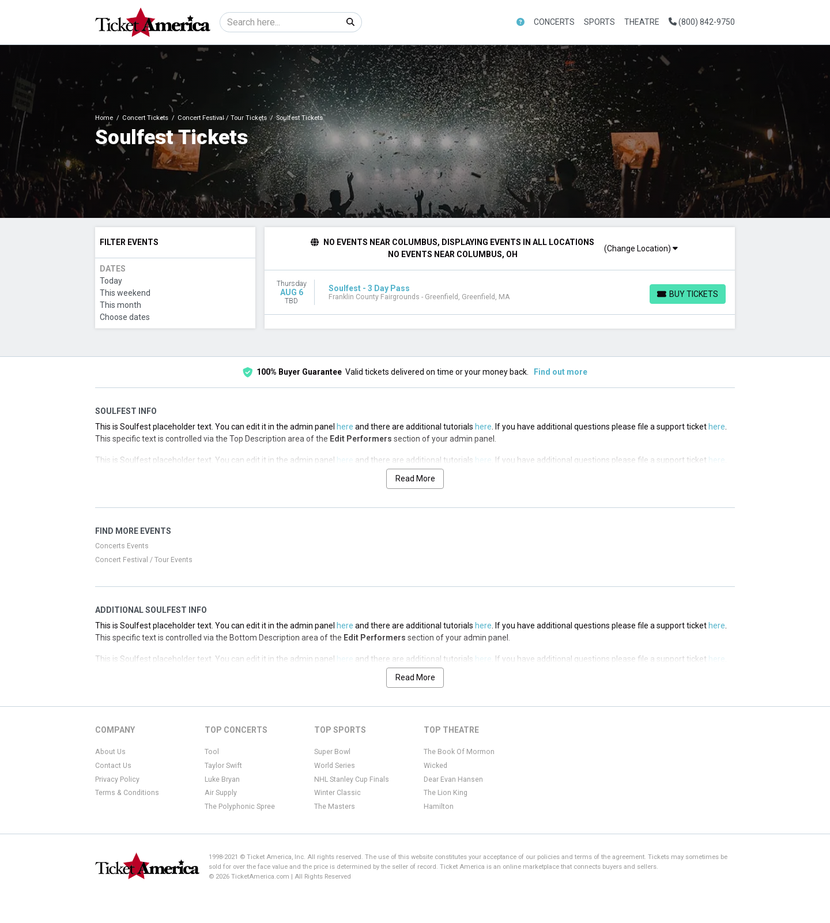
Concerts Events (122, 546)
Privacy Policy (117, 779)
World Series (334, 766)
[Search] (280, 22)
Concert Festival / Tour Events (144, 560)
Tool (212, 752)
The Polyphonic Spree (240, 807)
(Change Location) (641, 248)
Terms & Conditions (127, 793)
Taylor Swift (223, 766)
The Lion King (445, 793)
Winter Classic (337, 793)
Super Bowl (332, 752)
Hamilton (439, 807)
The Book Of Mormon (459, 752)
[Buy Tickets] (688, 294)
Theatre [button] (641, 22)
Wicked (435, 766)
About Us (110, 752)
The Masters (334, 807)
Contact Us (113, 766)
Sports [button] (599, 22)
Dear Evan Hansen (453, 779)
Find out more (560, 371)
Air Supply (221, 793)
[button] (520, 22)
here (345, 426)
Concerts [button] (554, 22)
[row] (500, 292)
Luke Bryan (222, 779)
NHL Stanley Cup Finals (351, 779)
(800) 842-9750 (702, 22)
